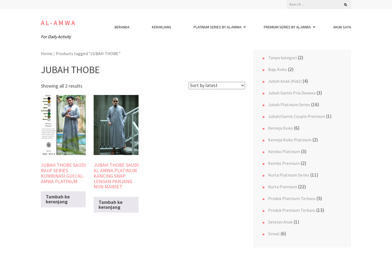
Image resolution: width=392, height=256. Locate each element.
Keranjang (161, 27)
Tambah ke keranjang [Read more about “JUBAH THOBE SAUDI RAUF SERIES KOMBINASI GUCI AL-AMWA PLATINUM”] (58, 199)
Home (47, 53)
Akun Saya (342, 27)
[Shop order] (217, 85)
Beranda (122, 27)
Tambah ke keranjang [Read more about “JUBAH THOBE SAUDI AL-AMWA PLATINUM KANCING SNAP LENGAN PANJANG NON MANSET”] (110, 204)
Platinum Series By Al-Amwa (217, 27)
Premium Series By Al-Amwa (287, 27)
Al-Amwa (58, 22)
